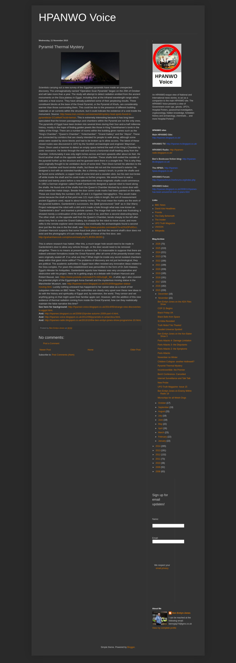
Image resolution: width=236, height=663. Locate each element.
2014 (158, 446)
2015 (158, 290)
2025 (158, 248)
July (160, 415)
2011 (158, 459)
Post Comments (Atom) (63, 355)
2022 (158, 260)
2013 (158, 450)
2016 (158, 286)
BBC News (160, 205)
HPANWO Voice (77, 17)
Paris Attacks (164, 353)
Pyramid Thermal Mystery (170, 365)
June (160, 420)
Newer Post (45, 349)
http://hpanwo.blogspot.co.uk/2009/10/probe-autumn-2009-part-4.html (81, 313)
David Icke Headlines (165, 208)
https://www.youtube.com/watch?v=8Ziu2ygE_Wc (86, 277)
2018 (158, 277)
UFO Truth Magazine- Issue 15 (172, 387)
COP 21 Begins (165, 308)
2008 (158, 471)
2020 (158, 269)
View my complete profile (164, 628)
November (163, 298)
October (162, 403)
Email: (155, 538)
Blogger (131, 647)
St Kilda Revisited (166, 321)
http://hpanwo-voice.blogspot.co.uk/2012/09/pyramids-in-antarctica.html (82, 317)
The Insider (160, 219)
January (162, 441)
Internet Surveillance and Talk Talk (174, 378)
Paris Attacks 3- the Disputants (172, 344)
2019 (158, 273)
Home (90, 349)
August (162, 411)
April (160, 428)
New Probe (163, 382)
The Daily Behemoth (165, 216)
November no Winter (167, 357)
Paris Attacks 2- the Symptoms (172, 349)
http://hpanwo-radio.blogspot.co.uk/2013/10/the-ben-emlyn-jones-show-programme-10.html (92, 320)
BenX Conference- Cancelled (172, 374)
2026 (158, 244)
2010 (158, 463)
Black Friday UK (165, 312)
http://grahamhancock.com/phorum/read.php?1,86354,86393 (71, 237)
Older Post (135, 349)
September (163, 407)
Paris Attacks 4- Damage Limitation (174, 340)
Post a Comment (51, 343)
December (163, 294)
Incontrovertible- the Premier (171, 370)
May (160, 424)
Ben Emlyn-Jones (181, 613)
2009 (158, 467)
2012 (158, 454)
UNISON (159, 227)
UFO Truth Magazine (165, 223)
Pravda (158, 212)
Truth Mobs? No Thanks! (169, 325)
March (161, 432)
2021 (158, 265)
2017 (158, 282)
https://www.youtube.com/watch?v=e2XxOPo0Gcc (110, 227)
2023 (158, 256)
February (162, 437)
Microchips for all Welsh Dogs (172, 398)
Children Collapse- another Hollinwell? (176, 361)
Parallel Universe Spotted (170, 329)
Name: (155, 519)
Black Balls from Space (169, 317)
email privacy (162, 568)
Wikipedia (159, 230)
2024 (158, 252)
